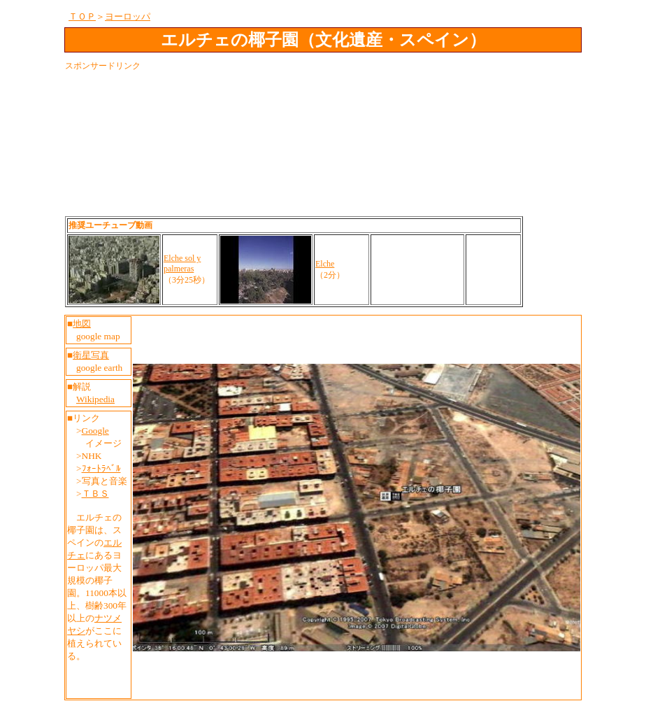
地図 (82, 323)
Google (95, 430)
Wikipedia (95, 399)
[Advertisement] (319, 104)
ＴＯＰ (82, 16)
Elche (324, 264)
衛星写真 (91, 355)
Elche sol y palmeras (182, 263)
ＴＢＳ (95, 493)
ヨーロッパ (127, 16)
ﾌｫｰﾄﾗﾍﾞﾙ (101, 468)
